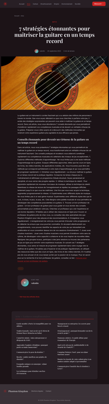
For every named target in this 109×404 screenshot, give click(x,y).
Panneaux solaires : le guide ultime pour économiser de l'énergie (73, 339)
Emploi (56, 4)
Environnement (67, 4)
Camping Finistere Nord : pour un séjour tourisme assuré (73, 353)
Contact (48, 391)
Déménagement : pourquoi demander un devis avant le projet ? (75, 332)
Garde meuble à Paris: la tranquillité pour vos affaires (34, 325)
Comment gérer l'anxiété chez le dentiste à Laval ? (73, 367)
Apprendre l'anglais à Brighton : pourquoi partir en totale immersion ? (32, 346)
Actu (28, 4)
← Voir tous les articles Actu (28, 297)
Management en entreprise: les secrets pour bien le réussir (74, 325)
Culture (35, 4)
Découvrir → (99, 4)
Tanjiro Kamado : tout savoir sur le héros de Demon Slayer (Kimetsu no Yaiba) (33, 332)
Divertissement (46, 4)
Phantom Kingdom (15, 391)
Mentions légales (37, 391)
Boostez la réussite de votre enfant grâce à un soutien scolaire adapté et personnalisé (74, 360)
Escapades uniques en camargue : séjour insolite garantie (32, 365)
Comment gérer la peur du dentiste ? (30, 352)
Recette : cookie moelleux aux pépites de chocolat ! (32, 358)
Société (77, 4)
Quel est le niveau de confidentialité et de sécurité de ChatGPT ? (73, 346)
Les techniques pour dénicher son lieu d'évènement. (31, 372)
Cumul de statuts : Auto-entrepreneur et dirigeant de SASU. (32, 339)
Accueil (21, 4)
